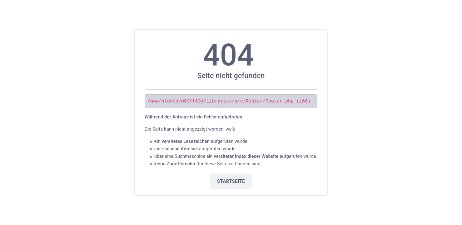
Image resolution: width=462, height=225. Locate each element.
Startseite (231, 181)
